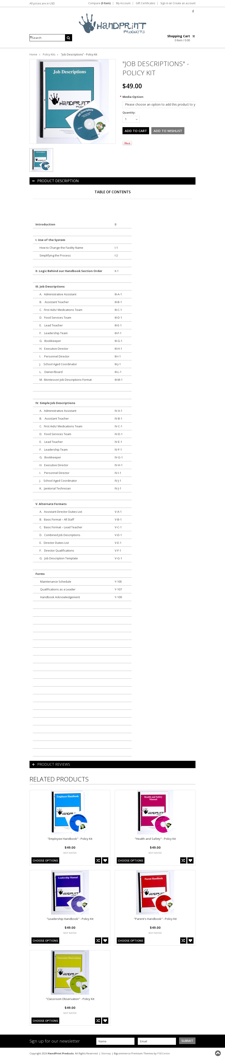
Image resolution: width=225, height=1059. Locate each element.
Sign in (164, 3)
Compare (99, 3)
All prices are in (42, 3)
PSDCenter (163, 1053)
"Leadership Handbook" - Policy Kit (70, 919)
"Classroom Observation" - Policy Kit (70, 999)
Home (33, 54)
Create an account (184, 3)
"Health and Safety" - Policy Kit (155, 839)
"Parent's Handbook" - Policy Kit (155, 919)
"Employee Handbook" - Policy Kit (69, 839)
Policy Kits (49, 54)
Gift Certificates (145, 3)
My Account (123, 3)
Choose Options (45, 860)
